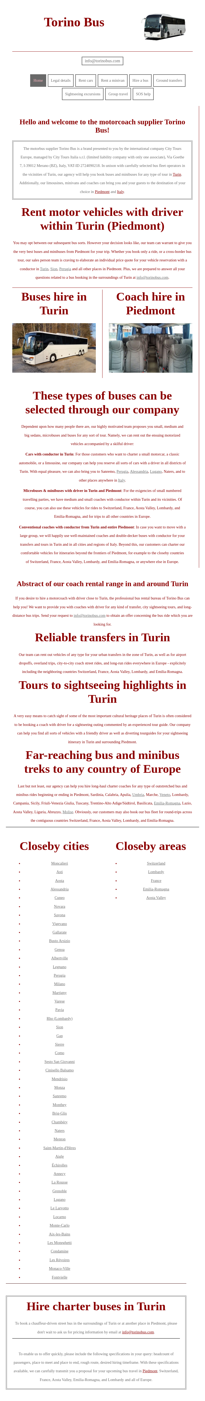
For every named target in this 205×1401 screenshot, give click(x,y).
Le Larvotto (59, 1208)
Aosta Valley (156, 897)
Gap (59, 1036)
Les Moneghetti (60, 1242)
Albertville (59, 958)
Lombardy (156, 872)
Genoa (59, 949)
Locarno (59, 1217)
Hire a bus (140, 80)
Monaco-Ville (59, 1268)
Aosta (59, 880)
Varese (59, 1001)
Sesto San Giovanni (59, 1061)
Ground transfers (169, 80)
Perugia (65, 269)
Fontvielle (59, 1277)
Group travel (118, 94)
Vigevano (59, 924)
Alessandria (139, 471)
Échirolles (59, 1165)
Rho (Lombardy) (60, 1018)
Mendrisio (60, 1079)
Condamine (59, 1251)
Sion (53, 269)
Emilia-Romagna (167, 803)
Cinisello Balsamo (59, 1070)
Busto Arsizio (59, 941)
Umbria (138, 794)
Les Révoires (59, 1260)
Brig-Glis (59, 1113)
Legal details (61, 80)
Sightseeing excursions (82, 94)
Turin (177, 174)
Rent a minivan (112, 80)
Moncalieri (59, 863)
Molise (67, 812)
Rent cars (85, 80)
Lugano (156, 471)
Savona (59, 915)
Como (59, 1053)
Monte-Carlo (59, 1225)
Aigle (59, 1156)
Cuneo (59, 897)
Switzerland (156, 863)
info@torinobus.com (102, 61)
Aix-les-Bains (59, 1234)
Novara (59, 906)
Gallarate (60, 932)
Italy (120, 192)
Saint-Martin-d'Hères (59, 1148)
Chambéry (60, 1122)
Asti (59, 872)
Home (38, 80)
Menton (60, 1139)
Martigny (59, 993)
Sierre (59, 1044)
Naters (59, 1130)
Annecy (60, 1174)
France (156, 880)
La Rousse (60, 1182)
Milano (59, 984)
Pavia (59, 1010)
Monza (59, 1087)
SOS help (143, 94)
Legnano (59, 967)
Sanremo (59, 1096)
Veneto (165, 794)
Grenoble (59, 1191)
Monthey (59, 1105)
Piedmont (102, 192)
